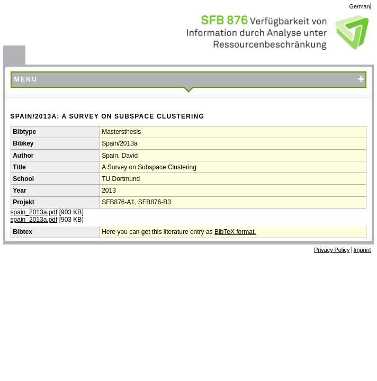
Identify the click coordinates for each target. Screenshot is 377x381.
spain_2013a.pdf (34, 212)
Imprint (362, 250)
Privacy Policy (331, 250)
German (359, 6)
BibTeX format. (235, 231)
